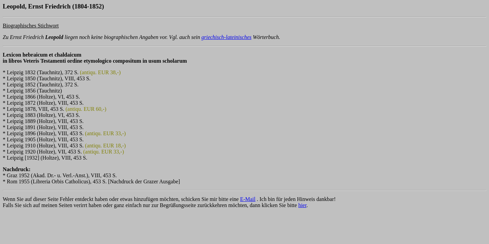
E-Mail (247, 199)
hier (302, 205)
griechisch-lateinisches (226, 37)
